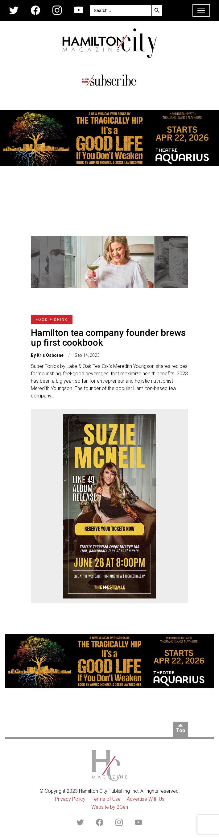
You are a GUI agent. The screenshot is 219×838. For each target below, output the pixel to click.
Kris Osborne (50, 355)
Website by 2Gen (109, 807)
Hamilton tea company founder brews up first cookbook (108, 337)
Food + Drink (52, 319)
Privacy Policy (70, 799)
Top (180, 730)
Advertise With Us (145, 799)
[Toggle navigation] (201, 10)
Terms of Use (106, 799)
